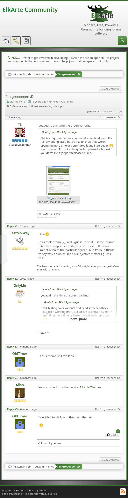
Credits (42, 490)
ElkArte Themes (90, 387)
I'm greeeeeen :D (68, 74)
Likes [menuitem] (113, 434)
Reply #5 (12, 409)
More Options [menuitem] (110, 88)
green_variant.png (59, 198)
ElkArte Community (30, 10)
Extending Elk (23, 74)
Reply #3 (12, 346)
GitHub (103, 61)
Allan (20, 385)
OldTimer (19, 353)
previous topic (96, 111)
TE (20, 124)
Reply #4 (12, 378)
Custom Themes (44, 74)
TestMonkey (20, 233)
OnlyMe (20, 285)
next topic (115, 111)
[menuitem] (122, 40)
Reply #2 (12, 278)
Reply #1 (12, 226)
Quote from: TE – (59, 132)
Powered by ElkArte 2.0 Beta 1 (19, 490)
